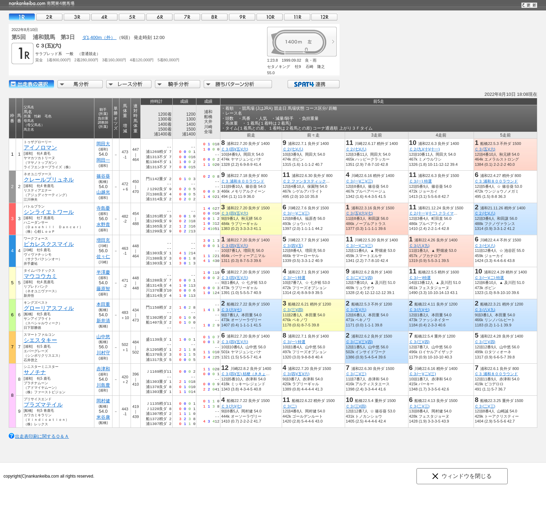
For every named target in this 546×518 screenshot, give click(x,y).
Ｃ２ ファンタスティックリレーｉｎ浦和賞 (319, 181)
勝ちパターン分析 (238, 84)
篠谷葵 (103, 176)
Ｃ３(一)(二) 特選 (489, 278)
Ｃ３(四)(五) (292, 245)
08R (214, 17)
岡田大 (103, 143)
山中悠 (103, 336)
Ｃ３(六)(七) (231, 310)
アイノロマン (40, 147)
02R (49, 17)
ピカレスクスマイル (49, 244)
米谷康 (103, 417)
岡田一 (103, 160)
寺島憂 (103, 208)
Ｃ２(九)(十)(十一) (424, 149)
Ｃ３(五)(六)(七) (359, 213)
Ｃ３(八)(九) (419, 245)
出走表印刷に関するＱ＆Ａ (42, 436)
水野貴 (103, 224)
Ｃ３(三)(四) (292, 310)
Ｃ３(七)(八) (485, 245)
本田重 (103, 304)
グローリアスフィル (49, 308)
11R (297, 17)
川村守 (103, 352)
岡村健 (103, 400)
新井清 (103, 320)
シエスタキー (40, 340)
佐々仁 (103, 256)
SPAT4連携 (313, 84)
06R (159, 17)
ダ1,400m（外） (99, 37)
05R (132, 17)
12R (324, 17)
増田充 (103, 240)
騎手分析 (177, 84)
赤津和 (103, 368)
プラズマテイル (43, 405)
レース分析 (128, 84)
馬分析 (80, 84)
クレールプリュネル (49, 180)
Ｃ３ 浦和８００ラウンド (242, 181)
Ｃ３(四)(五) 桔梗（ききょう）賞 (249, 374)
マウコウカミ (40, 276)
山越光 (103, 192)
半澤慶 (103, 272)
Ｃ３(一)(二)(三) (359, 181)
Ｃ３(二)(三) (356, 374)
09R (242, 17)
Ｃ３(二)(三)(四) (359, 278)
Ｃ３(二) (289, 406)
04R (104, 17)
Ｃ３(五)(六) (485, 149)
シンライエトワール (49, 212)
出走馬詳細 (31, 84)
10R (269, 17)
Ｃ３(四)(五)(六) (234, 149)
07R (187, 17)
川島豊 (103, 385)
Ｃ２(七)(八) (292, 149)
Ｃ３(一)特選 (420, 278)
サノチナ (35, 372)
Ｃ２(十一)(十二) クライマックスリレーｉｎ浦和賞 (452, 213)
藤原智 (103, 288)
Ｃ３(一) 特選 (420, 181)
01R (22, 17)
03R (77, 17)
